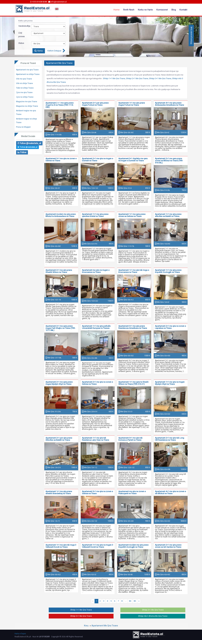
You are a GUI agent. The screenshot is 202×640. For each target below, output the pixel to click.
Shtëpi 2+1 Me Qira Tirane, (137, 78)
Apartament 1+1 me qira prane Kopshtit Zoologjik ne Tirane (168, 271)
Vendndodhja (22, 26)
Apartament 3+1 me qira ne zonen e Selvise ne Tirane (97, 492)
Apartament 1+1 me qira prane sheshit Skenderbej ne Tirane (59, 492)
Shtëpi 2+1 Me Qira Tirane (153, 610)
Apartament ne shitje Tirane (27, 74)
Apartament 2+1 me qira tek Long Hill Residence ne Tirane (169, 439)
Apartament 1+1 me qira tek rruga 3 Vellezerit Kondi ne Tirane (61, 546)
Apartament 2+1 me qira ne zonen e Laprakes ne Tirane (170, 327)
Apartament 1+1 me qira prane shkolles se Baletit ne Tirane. (168, 215)
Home (117, 9)
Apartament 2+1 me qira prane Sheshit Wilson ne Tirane (59, 271)
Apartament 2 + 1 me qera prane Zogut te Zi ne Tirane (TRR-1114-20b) (59, 105)
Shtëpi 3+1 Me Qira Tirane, (160, 78)
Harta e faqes (20, 634)
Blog (173, 9)
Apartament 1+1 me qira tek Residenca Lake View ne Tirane (95, 439)
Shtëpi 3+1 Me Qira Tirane (81, 616)
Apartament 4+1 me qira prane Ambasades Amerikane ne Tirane (169, 104)
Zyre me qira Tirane (24, 92)
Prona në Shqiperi (23, 127)
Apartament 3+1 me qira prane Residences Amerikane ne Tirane (132, 327)
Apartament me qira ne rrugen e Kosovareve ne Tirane (95, 271)
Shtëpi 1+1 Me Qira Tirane (81, 610)
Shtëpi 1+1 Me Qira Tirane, (114, 78)
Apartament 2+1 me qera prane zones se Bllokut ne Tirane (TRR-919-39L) (169, 160)
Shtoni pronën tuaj (191, 35)
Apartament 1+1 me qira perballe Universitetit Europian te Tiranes (96, 327)
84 (130, 601)
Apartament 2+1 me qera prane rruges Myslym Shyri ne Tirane (59, 383)
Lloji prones (21, 35)
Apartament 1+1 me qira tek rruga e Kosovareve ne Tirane (133, 271)
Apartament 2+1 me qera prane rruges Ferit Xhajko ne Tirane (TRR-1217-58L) (60, 328)
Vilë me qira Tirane (24, 79)
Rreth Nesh (128, 9)
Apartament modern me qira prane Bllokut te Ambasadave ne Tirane (61, 215)
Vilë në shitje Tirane (24, 83)
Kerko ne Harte (145, 9)
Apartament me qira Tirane (27, 70)
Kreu (86, 625)
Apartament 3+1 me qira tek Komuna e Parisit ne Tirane (130, 439)
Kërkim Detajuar (54, 51)
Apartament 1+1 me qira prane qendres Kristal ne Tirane (95, 215)
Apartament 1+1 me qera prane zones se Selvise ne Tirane (131, 215)
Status (21, 43)
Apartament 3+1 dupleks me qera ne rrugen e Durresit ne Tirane (133, 159)
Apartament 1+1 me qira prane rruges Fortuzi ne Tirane (131, 104)
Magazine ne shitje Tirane (27, 106)
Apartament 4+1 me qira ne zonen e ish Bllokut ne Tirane (170, 492)
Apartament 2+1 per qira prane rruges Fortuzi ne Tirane (95, 104)
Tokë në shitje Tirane (25, 88)
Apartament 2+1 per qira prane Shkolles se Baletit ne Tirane (59, 439)
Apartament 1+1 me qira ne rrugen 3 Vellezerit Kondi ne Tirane (97, 546)
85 (135, 601)
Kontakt (183, 9)
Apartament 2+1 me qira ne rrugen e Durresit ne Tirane (97, 159)
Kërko (38, 51)
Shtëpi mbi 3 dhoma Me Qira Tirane (152, 616)
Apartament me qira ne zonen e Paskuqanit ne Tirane (132, 492)
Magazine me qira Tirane (26, 102)
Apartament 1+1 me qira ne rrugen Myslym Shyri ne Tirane (170, 383)
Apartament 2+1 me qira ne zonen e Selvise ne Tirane (61, 159)
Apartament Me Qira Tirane (105, 625)
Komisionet (162, 9)
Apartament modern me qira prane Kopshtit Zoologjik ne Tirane (133, 546)
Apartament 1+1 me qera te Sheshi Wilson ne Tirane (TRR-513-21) (133, 383)
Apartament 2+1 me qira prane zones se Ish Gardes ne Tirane (168, 546)
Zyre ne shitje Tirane (24, 97)
